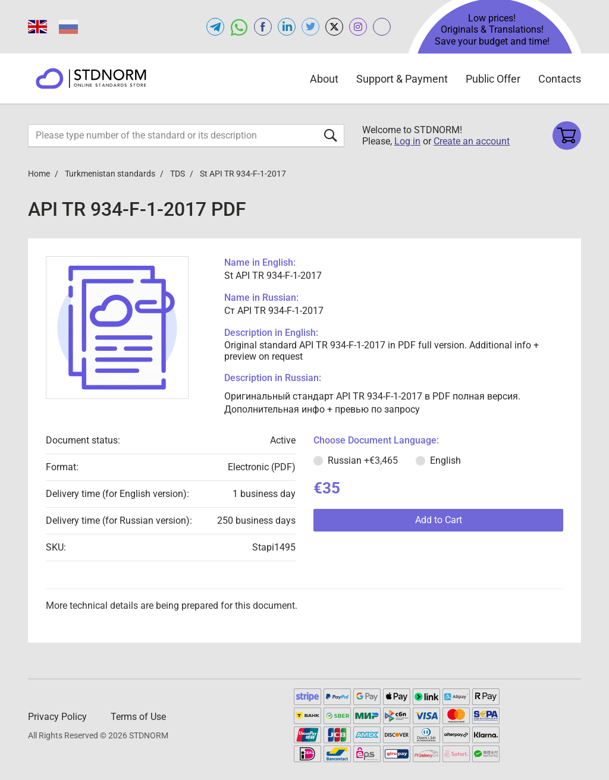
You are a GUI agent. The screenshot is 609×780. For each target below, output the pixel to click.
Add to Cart (438, 520)
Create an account (472, 141)
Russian (363, 460)
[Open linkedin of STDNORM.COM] (287, 27)
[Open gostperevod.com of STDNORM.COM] (382, 27)
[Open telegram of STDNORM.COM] (215, 27)
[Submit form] (330, 135)
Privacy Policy (57, 716)
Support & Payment (402, 79)
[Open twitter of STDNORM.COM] (310, 27)
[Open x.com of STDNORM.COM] (334, 27)
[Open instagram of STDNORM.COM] (358, 27)
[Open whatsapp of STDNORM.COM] (239, 27)
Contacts (559, 79)
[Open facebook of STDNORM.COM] (263, 27)
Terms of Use (138, 716)
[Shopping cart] (567, 135)
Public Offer (493, 79)
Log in (407, 141)
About (324, 79)
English (445, 460)
